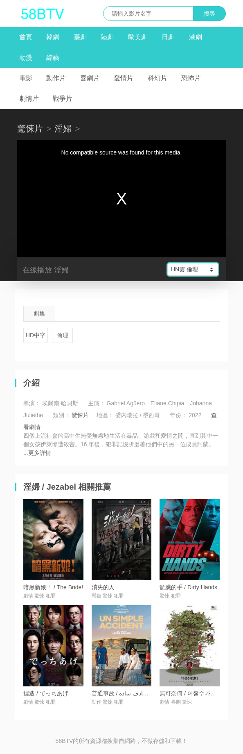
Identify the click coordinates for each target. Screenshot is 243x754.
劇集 (39, 313)
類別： (61, 415)
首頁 (25, 37)
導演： (31, 403)
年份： (178, 415)
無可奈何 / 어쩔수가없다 (191, 693)
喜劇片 (90, 78)
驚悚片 (30, 128)
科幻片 (157, 78)
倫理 (62, 335)
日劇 (168, 37)
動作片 (56, 78)
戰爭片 (62, 98)
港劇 (195, 37)
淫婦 (63, 128)
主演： (96, 403)
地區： (105, 415)
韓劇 (52, 37)
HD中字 (35, 335)
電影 (25, 78)
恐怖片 (191, 78)
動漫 (25, 57)
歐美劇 (138, 37)
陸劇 (107, 37)
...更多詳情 (37, 453)
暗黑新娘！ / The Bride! (53, 587)
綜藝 (52, 57)
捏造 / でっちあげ (45, 693)
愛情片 (123, 78)
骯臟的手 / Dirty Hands (188, 587)
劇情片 (29, 98)
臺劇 (80, 37)
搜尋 (209, 13)
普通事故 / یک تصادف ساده (125, 693)
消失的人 (103, 587)
